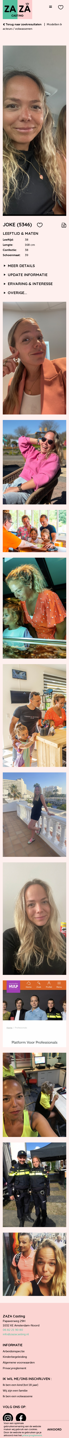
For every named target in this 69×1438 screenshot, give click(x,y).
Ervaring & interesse (28, 283)
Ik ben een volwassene (18, 1396)
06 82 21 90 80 (13, 1330)
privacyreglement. (32, 1435)
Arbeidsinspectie (14, 1351)
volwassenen (23, 28)
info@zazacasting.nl (16, 1334)
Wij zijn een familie (15, 1390)
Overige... (15, 292)
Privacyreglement (14, 1368)
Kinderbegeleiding (15, 1357)
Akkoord (54, 1429)
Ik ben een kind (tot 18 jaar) (20, 1385)
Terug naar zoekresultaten (22, 24)
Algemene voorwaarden (19, 1362)
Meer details (19, 265)
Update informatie (25, 274)
